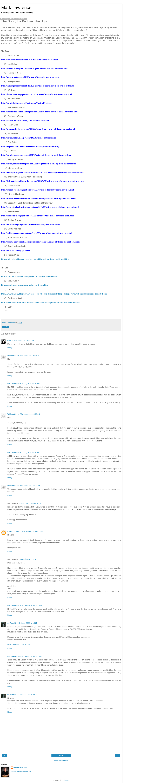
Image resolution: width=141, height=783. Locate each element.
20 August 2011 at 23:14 (30, 414)
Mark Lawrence (16, 7)
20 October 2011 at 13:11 (29, 559)
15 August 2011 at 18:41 (30, 355)
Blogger (66, 780)
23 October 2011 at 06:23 (27, 695)
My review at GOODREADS (18, 645)
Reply (9, 348)
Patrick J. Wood (14, 531)
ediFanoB (11, 623)
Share (6, 327)
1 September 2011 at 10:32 (30, 503)
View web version (61, 760)
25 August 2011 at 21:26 (30, 486)
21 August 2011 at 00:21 (31, 452)
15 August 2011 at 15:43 (24, 340)
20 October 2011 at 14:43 (31, 656)
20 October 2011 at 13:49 (31, 605)
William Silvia (13, 355)
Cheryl (10, 340)
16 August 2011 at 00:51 (31, 383)
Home (61, 755)
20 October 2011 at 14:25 (27, 623)
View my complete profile (21, 771)
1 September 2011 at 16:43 (33, 531)
